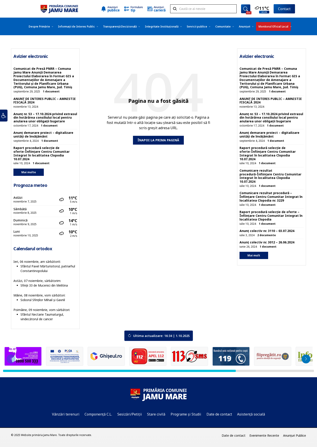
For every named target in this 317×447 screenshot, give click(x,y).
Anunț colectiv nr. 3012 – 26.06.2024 (267, 242)
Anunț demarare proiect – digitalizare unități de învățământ (43, 134)
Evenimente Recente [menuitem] (264, 435)
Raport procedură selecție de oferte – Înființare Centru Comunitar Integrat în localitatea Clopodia (271, 215)
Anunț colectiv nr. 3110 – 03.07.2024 (267, 231)
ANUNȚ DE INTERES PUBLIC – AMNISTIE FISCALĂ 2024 (44, 101)
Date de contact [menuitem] (233, 435)
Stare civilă (156, 414)
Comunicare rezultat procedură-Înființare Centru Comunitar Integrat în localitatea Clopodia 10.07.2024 (270, 176)
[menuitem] (39, 26)
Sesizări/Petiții (129, 414)
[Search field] (203, 9)
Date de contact (219, 414)
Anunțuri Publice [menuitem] (294, 435)
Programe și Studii (186, 414)
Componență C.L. (98, 414)
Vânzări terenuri (65, 414)
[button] (3, 119)
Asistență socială (251, 414)
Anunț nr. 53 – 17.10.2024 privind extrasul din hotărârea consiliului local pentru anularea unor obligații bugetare (45, 117)
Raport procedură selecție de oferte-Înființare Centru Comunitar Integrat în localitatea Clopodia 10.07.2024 (41, 153)
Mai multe (28, 172)
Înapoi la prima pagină (158, 140)
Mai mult (253, 255)
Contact (284, 8)
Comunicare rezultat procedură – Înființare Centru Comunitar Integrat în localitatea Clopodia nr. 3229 (271, 196)
